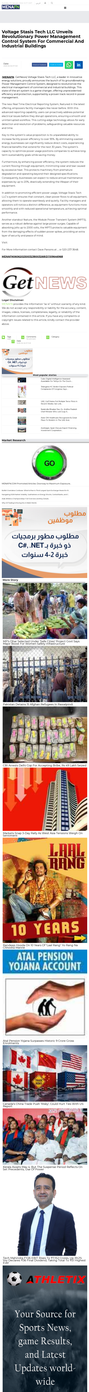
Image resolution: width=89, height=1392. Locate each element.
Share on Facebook (39, 69)
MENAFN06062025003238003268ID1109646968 (32, 260)
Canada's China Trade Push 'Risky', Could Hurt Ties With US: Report (43, 1107)
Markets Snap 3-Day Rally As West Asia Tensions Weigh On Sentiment (42, 837)
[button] (45, 3)
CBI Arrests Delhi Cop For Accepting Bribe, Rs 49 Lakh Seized (44, 769)
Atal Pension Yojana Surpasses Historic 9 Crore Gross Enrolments (38, 1044)
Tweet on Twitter (56, 69)
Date (6, 68)
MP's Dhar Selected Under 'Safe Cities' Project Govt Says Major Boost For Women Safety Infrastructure (41, 647)
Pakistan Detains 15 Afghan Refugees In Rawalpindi (38, 708)
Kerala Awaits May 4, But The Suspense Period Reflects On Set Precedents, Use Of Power (42, 1169)
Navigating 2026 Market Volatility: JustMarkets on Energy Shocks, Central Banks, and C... (35, 499)
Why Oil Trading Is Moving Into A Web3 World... (19, 507)
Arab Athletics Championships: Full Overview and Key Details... (26, 503)
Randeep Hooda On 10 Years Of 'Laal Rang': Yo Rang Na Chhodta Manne (40, 949)
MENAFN (8, 81)
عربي (38, 3)
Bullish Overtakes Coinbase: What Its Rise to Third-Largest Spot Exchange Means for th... (36, 495)
